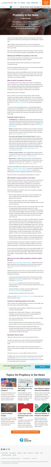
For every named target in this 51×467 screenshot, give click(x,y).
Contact (24, 452)
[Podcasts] (9, 449)
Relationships (34, 2)
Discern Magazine (37, 7)
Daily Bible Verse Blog (6, 455)
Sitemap (14, 455)
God (12, 2)
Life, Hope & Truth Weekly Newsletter (23, 170)
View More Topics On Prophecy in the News (25, 431)
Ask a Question (12, 452)
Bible (15, 2)
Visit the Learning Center (46, 3)
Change (28, 2)
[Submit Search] (11, 7)
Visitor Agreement (26, 458)
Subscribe (42, 366)
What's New (22, 7)
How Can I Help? (4, 452)
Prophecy (23, 2)
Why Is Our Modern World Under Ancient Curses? (25, 163)
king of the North (18, 280)
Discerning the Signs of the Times (25, 296)
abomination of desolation (15, 290)
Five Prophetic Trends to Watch (18, 168)
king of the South (14, 283)
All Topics (37, 452)
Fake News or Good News (20, 102)
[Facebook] (2, 449)
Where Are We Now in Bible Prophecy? (22, 262)
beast (32, 278)
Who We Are (27, 7)
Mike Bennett (26, 18)
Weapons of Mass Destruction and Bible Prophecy (24, 155)
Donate (31, 7)
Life (19, 2)
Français (48, 7)
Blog (41, 7)
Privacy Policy (34, 458)
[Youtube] (4, 449)
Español (44, 7)
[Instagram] (7, 449)
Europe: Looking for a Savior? (19, 133)
